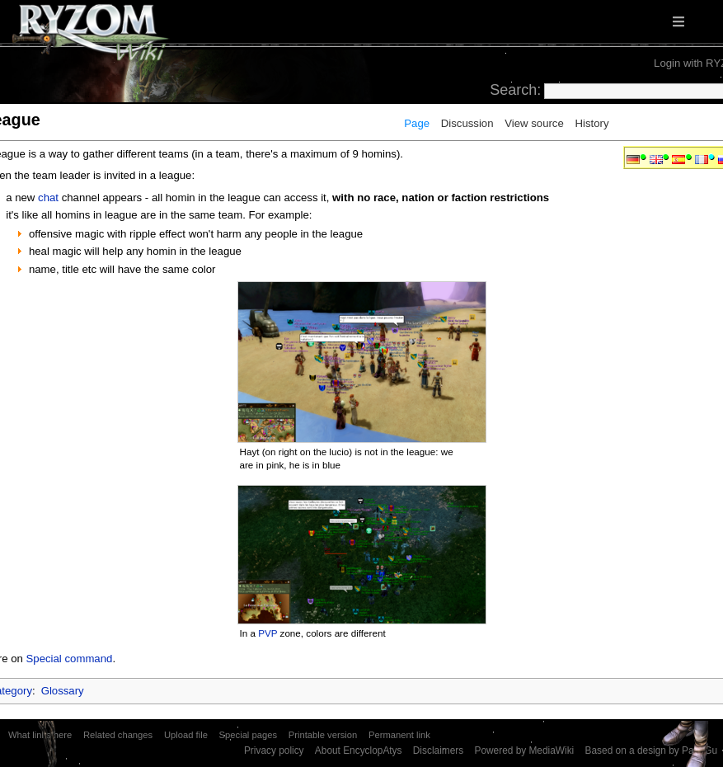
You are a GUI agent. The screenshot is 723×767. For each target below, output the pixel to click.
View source (534, 123)
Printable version (323, 735)
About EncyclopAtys (358, 750)
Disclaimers (438, 750)
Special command (69, 658)
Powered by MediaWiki (524, 750)
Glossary (62, 691)
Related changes (118, 735)
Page (417, 123)
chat (48, 197)
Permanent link (399, 735)
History (591, 123)
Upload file (186, 735)
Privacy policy (274, 750)
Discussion (467, 123)
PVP (267, 633)
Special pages (248, 735)
